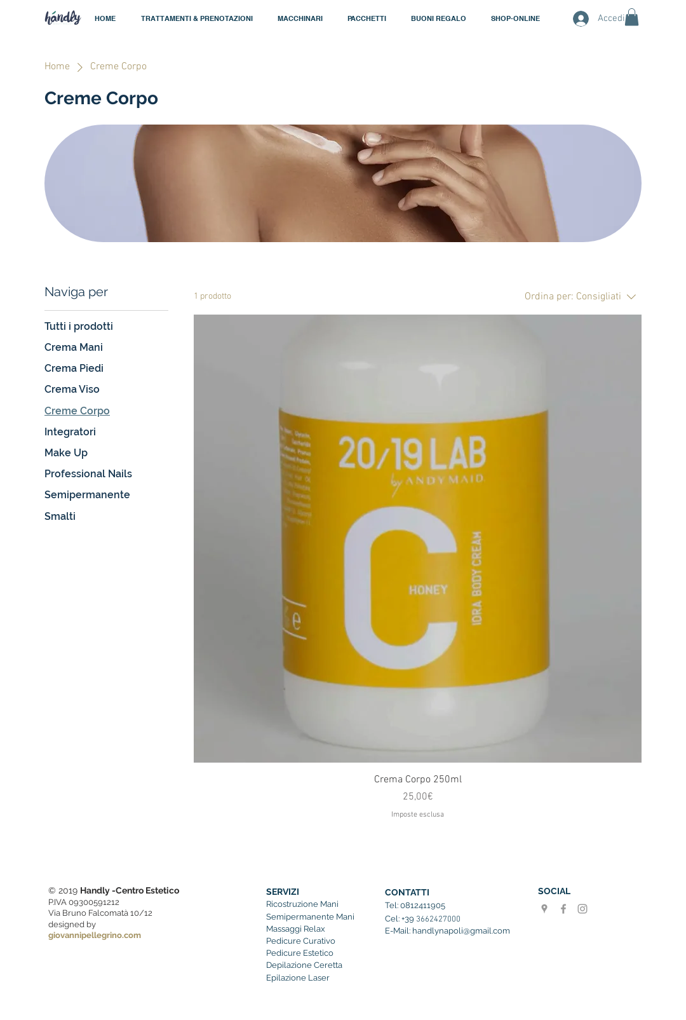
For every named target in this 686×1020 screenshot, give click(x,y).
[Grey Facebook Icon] (563, 908)
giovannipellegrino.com (94, 935)
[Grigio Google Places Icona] (544, 908)
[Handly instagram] (582, 908)
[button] (300, 18)
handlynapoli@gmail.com (461, 930)
